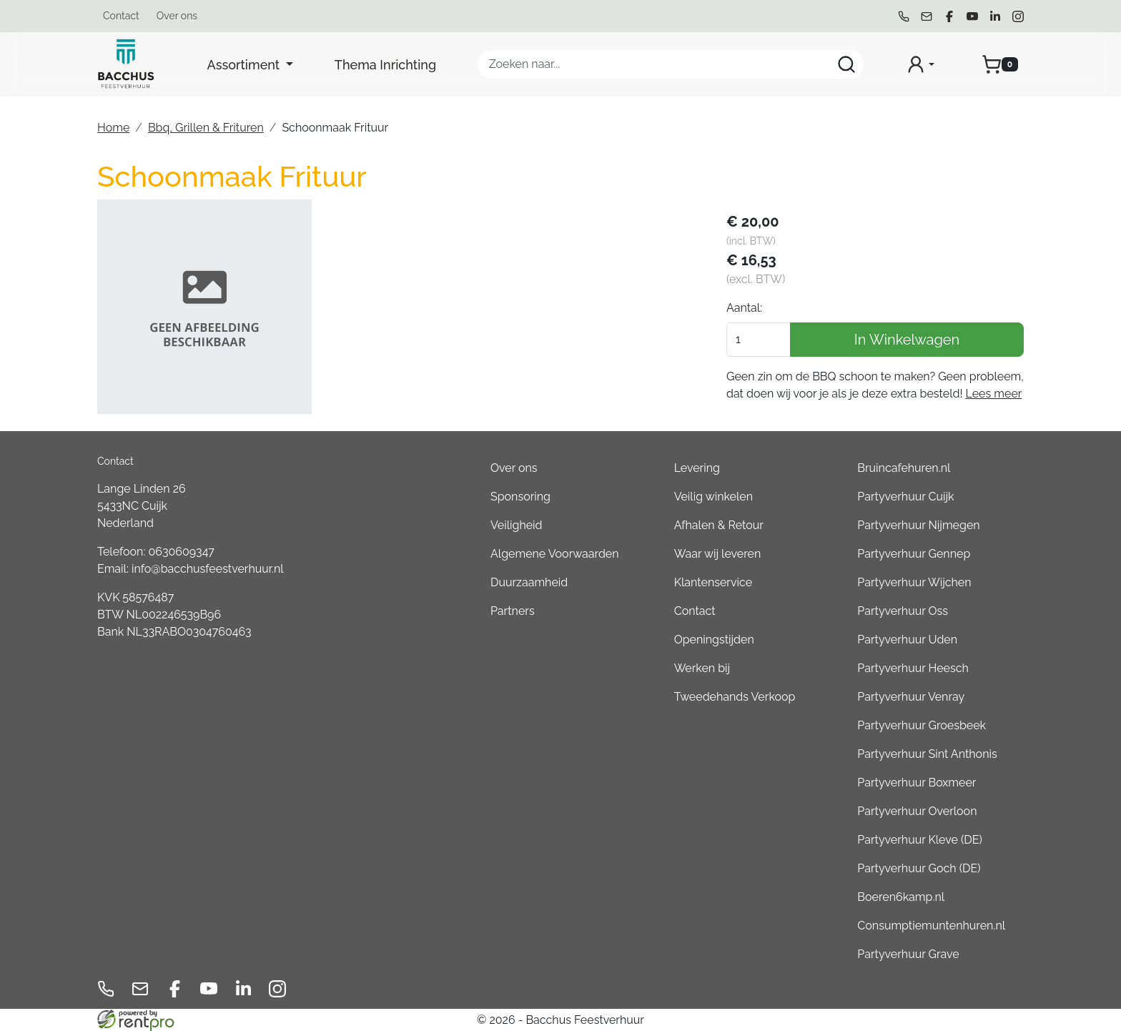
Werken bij (702, 668)
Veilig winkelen (713, 496)
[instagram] (1018, 16)
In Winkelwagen (907, 339)
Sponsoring (520, 496)
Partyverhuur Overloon (917, 811)
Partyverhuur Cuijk (905, 496)
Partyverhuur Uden (907, 639)
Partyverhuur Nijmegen (918, 525)
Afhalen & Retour (719, 525)
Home (113, 127)
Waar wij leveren (717, 554)
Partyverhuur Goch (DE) (918, 868)
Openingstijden (714, 639)
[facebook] (949, 16)
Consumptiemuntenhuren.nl (931, 925)
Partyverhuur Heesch (912, 668)
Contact (121, 15)
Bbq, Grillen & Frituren (206, 127)
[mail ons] (926, 16)
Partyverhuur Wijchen (914, 582)
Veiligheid (516, 525)
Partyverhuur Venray (910, 697)
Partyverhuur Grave (908, 954)
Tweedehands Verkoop (735, 697)
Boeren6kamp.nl (900, 897)
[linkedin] (995, 16)
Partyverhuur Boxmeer (916, 782)
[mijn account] (920, 64)
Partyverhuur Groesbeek (921, 725)
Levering (697, 468)
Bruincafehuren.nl (903, 468)
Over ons (177, 15)
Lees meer (994, 393)
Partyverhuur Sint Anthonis (927, 754)
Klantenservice (713, 582)
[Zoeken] (846, 64)
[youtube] (972, 16)
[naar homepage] (125, 64)
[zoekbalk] (671, 64)
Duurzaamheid (529, 582)
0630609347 (181, 551)
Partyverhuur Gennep (913, 554)
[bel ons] (903, 16)
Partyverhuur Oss (902, 611)
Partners (512, 611)
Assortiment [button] (245, 64)
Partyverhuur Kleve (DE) (919, 840)
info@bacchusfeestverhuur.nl (208, 569)
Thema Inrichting (385, 64)
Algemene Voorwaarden (554, 554)
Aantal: (744, 308)
